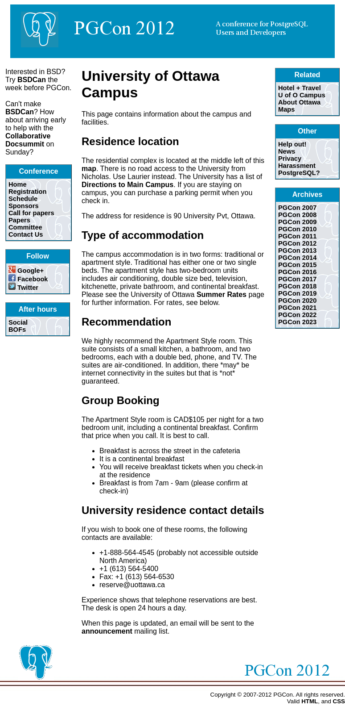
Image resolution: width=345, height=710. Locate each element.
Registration (27, 191)
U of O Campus (301, 95)
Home (17, 184)
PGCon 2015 (297, 264)
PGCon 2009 (297, 222)
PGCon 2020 (297, 300)
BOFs (17, 329)
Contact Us (25, 234)
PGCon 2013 (297, 250)
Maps (286, 109)
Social (18, 322)
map (89, 168)
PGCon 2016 (297, 272)
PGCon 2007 (297, 207)
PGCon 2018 (297, 286)
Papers (19, 220)
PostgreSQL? (299, 172)
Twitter (23, 287)
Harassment (297, 165)
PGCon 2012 (297, 243)
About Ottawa (299, 102)
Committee (25, 227)
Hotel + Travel (299, 88)
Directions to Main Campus (127, 184)
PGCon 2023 (297, 322)
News (286, 151)
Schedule (22, 198)
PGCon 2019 (297, 293)
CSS (339, 701)
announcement (107, 631)
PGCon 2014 (297, 257)
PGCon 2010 (297, 229)
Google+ (26, 270)
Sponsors (23, 205)
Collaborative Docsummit (27, 140)
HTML (309, 701)
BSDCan (31, 80)
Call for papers (31, 213)
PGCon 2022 (297, 314)
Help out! (292, 144)
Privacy (289, 158)
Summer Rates (221, 294)
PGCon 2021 (297, 307)
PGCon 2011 (297, 236)
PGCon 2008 (297, 214)
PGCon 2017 (297, 279)
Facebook (28, 279)
